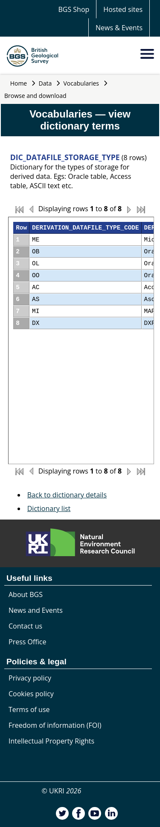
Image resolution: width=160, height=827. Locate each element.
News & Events (119, 27)
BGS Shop (73, 9)
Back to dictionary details (67, 495)
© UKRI (61, 790)
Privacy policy (30, 678)
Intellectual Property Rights (51, 741)
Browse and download (35, 96)
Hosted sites (123, 9)
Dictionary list (49, 508)
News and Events (36, 610)
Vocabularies (81, 83)
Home (18, 83)
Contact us (25, 626)
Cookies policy (31, 693)
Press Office (27, 641)
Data (45, 83)
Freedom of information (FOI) (55, 725)
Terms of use (29, 709)
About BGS (26, 594)
